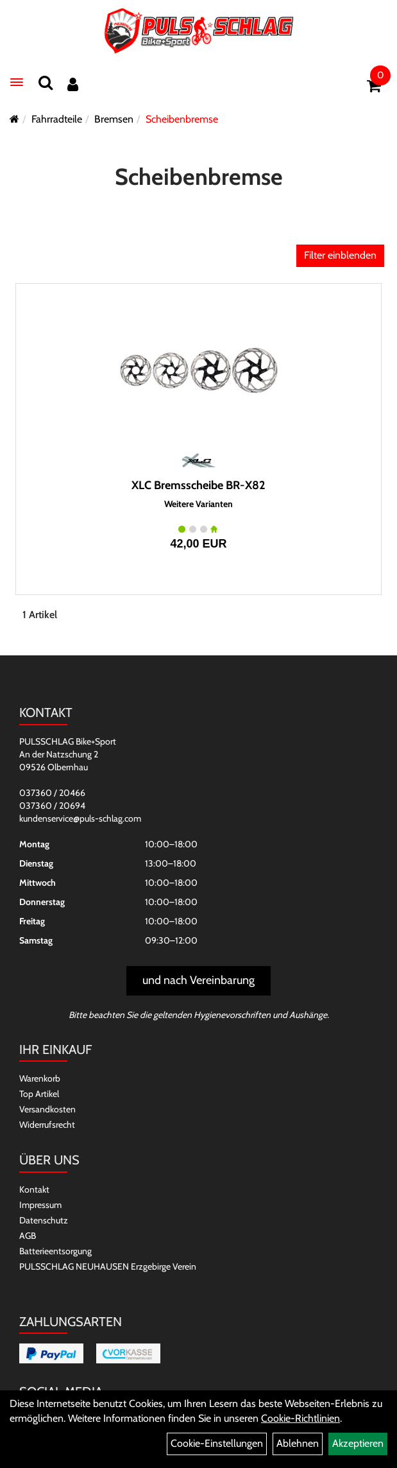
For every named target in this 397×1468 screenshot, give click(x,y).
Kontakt (34, 1189)
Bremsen (113, 119)
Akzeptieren (358, 1443)
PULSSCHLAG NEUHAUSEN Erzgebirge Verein (107, 1266)
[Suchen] (45, 82)
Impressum (40, 1205)
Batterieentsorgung (55, 1251)
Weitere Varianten (198, 504)
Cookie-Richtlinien (300, 1418)
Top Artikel (39, 1094)
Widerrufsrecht (47, 1124)
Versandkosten (47, 1109)
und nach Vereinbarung (198, 980)
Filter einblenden (340, 255)
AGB (27, 1235)
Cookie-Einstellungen (217, 1443)
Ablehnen (297, 1443)
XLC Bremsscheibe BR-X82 (198, 485)
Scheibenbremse (182, 119)
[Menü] (16, 82)
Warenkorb (39, 1078)
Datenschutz (43, 1220)
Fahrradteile (56, 119)
